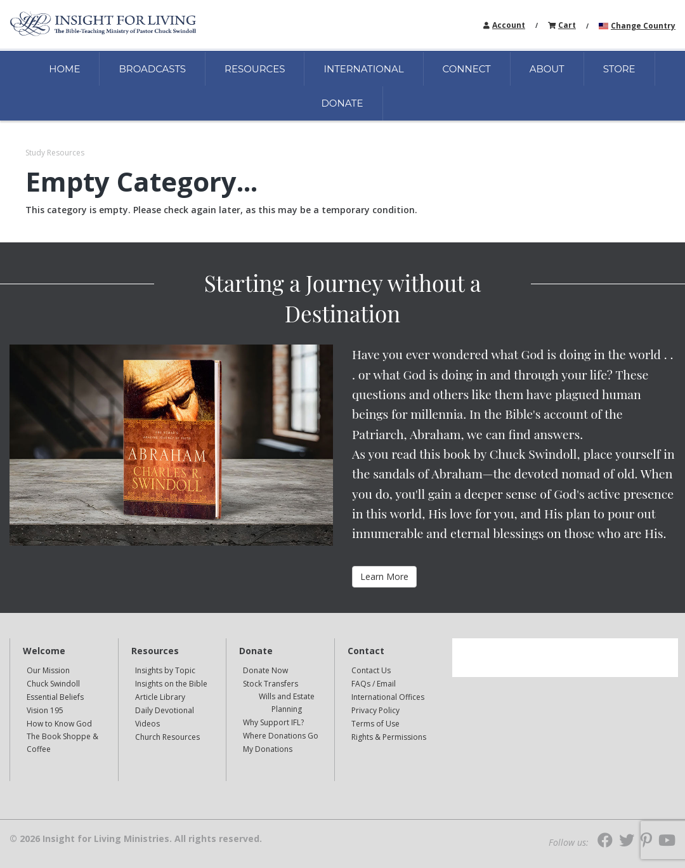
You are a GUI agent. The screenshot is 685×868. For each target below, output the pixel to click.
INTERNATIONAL (363, 69)
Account (508, 25)
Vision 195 (45, 710)
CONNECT (467, 69)
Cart (567, 25)
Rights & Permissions (388, 737)
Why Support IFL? (273, 722)
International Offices (387, 697)
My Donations (267, 749)
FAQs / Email (373, 683)
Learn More (384, 576)
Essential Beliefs (55, 697)
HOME (64, 69)
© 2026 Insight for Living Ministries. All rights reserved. (136, 838)
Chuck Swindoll (53, 683)
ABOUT (547, 69)
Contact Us (371, 670)
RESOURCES (255, 69)
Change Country (643, 25)
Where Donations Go (280, 735)
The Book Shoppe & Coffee (62, 742)
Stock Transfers (270, 683)
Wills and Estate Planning (287, 702)
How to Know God (59, 723)
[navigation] (508, 24)
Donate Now (265, 670)
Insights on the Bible (171, 683)
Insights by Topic (165, 670)
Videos (147, 723)
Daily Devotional (164, 710)
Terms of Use (375, 723)
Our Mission (48, 670)
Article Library (160, 697)
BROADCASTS (152, 69)
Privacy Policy (375, 710)
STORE (619, 69)
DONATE (342, 103)
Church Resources (167, 737)
